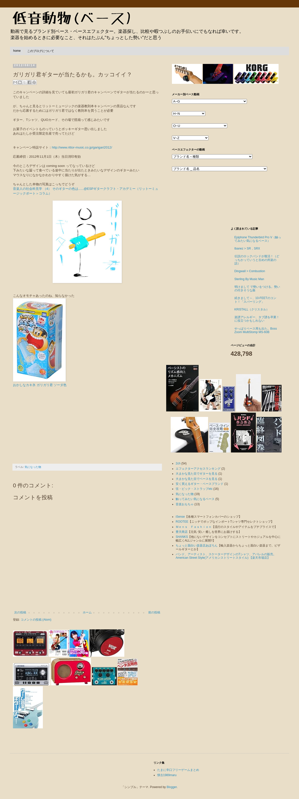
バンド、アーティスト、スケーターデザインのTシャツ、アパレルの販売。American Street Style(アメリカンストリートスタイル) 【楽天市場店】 (226, 555)
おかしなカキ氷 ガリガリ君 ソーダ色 (40, 385)
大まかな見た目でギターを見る (197, 473)
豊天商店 (182, 532)
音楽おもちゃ (185, 504)
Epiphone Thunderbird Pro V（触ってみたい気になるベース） (257, 239)
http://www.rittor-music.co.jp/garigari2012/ (82, 147)
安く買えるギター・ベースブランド (200, 484)
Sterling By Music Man (249, 279)
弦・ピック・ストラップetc (194, 489)
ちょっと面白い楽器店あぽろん (197, 545)
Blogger (172, 787)
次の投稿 (20, 612)
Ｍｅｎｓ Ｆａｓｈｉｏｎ (194, 527)
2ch (178, 463)
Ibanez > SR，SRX (247, 248)
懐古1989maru (167, 775)
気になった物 (33, 466)
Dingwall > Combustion (249, 271)
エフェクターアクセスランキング (198, 468)
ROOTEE (182, 521)
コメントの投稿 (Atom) (36, 619)
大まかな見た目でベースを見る (197, 479)
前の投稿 (154, 612)
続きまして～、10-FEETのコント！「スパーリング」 (255, 299)
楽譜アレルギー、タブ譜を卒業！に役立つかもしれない (256, 318)
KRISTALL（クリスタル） (251, 309)
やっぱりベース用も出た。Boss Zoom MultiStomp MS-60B (255, 330)
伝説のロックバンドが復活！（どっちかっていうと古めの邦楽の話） (256, 259)
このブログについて (40, 51)
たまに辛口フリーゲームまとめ (178, 770)
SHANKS (182, 537)
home (17, 50)
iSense (180, 516)
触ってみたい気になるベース (195, 499)
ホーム (87, 612)
